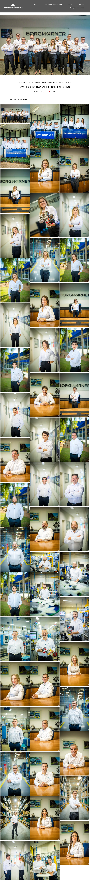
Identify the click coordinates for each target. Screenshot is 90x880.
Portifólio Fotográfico (53, 4)
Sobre (69, 4)
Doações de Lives (77, 8)
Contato (81, 4)
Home (36, 4)
